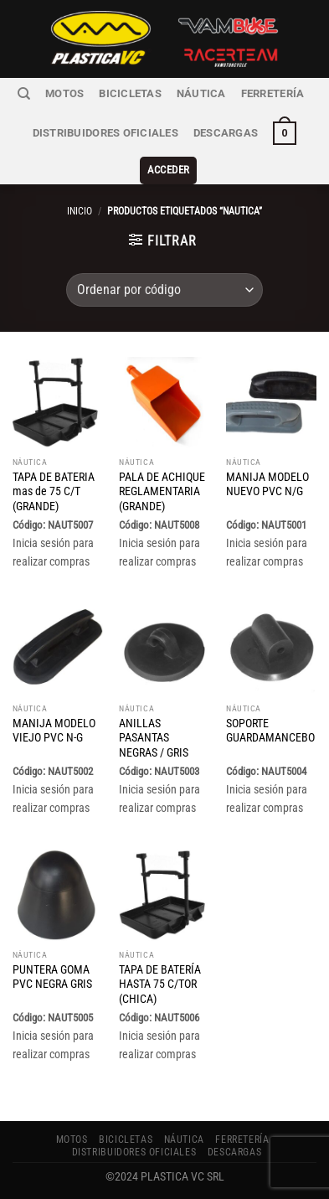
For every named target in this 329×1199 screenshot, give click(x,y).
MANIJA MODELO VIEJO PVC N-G (54, 730)
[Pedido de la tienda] (164, 290)
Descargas (225, 133)
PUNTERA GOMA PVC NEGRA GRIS (52, 977)
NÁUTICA (201, 93)
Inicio (79, 211)
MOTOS (64, 93)
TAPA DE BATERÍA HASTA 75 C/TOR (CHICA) (160, 984)
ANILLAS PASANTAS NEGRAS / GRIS (153, 737)
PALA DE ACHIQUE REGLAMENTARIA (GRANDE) (162, 491)
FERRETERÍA (273, 93)
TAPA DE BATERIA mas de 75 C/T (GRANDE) (54, 491)
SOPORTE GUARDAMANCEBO (270, 730)
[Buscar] (24, 94)
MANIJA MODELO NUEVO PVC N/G (267, 484)
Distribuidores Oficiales (105, 133)
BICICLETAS (130, 93)
